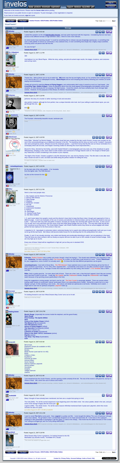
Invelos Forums (34, 20)
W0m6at (11, 31)
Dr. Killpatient (14, 52)
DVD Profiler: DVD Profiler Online (52, 20)
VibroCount (12, 137)
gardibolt (11, 432)
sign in (27, 15)
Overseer (11, 291)
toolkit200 (12, 395)
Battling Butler (13, 312)
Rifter (10, 189)
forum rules (40, 10)
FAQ (93, 458)
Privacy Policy (65, 458)
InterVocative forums (52, 35)
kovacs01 (11, 342)
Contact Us (57, 458)
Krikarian (11, 95)
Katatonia (14, 115)
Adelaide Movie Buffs (31, 49)
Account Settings (76, 458)
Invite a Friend (86, 458)
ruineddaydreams (16, 166)
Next (114, 20)
